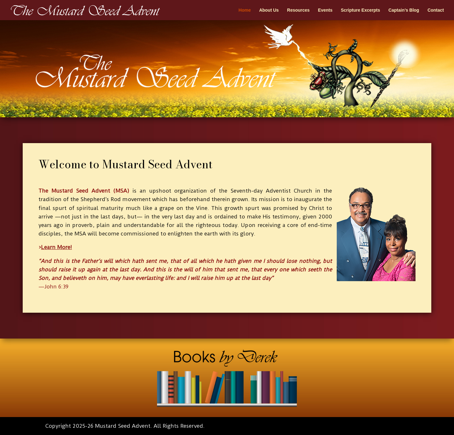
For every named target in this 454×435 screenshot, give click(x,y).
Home (245, 10)
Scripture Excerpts (360, 10)
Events (325, 10)
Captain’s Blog (403, 10)
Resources (298, 10)
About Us (269, 10)
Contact (436, 10)
